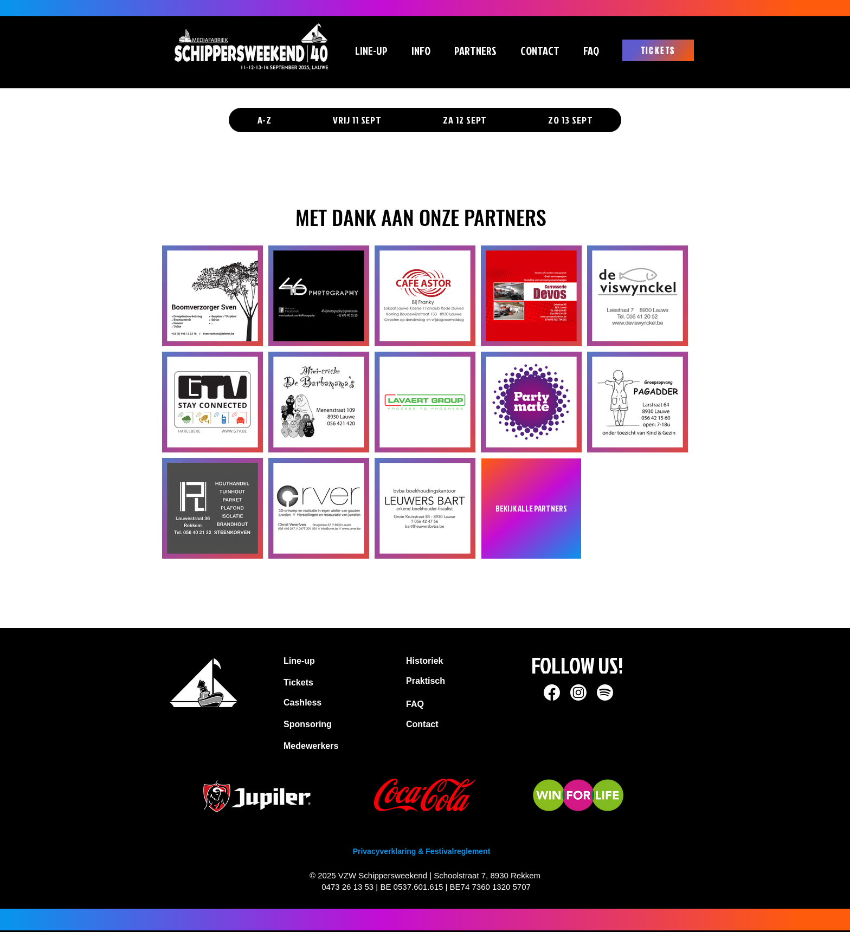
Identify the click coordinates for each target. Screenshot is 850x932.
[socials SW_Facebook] (552, 692)
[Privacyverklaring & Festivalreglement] (421, 852)
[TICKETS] (658, 50)
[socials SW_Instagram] (578, 692)
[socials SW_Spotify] (605, 692)
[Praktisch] (446, 681)
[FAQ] (430, 704)
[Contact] (433, 724)
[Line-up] (320, 661)
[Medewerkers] (322, 746)
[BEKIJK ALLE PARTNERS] (531, 508)
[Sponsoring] (337, 724)
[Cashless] (337, 703)
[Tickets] (324, 683)
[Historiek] (446, 661)
